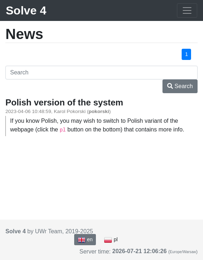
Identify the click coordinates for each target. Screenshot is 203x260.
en (85, 240)
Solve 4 (26, 10)
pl (111, 240)
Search (180, 86)
